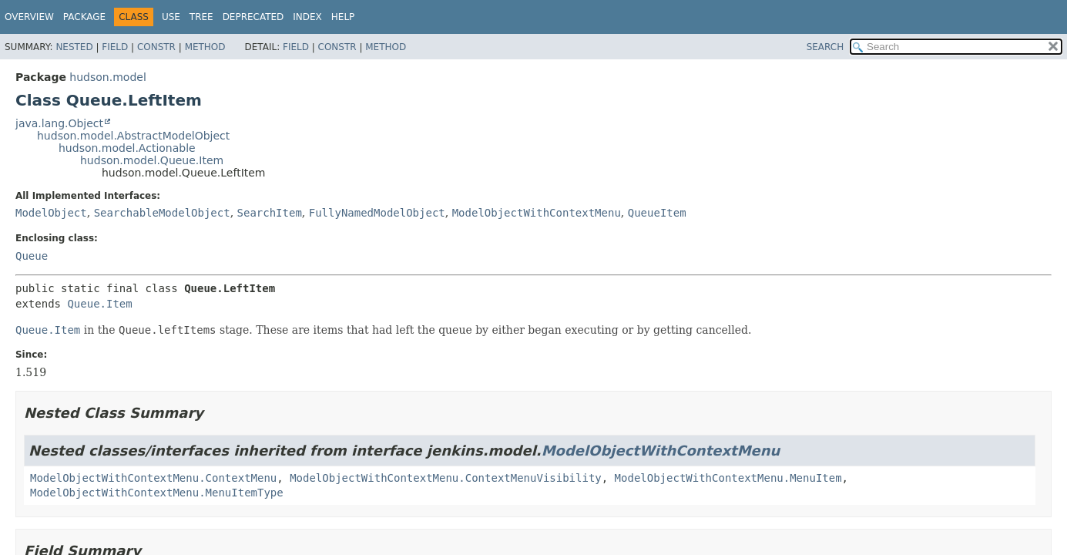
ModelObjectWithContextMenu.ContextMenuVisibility (446, 478)
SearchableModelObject (162, 213)
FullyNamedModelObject (377, 213)
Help (343, 17)
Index (307, 17)
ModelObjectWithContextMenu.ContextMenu (153, 478)
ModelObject (51, 213)
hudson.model (107, 77)
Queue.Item (99, 304)
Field (115, 47)
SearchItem (269, 213)
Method (205, 47)
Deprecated (253, 17)
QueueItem (657, 213)
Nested (73, 47)
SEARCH (825, 47)
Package (84, 17)
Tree (201, 17)
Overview (29, 17)
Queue (31, 256)
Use (171, 17)
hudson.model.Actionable (127, 148)
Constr (156, 47)
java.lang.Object (59, 123)
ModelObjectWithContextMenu (536, 213)
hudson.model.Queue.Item (151, 160)
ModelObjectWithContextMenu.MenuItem (728, 478)
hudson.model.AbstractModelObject (133, 136)
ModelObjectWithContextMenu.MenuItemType (157, 492)
